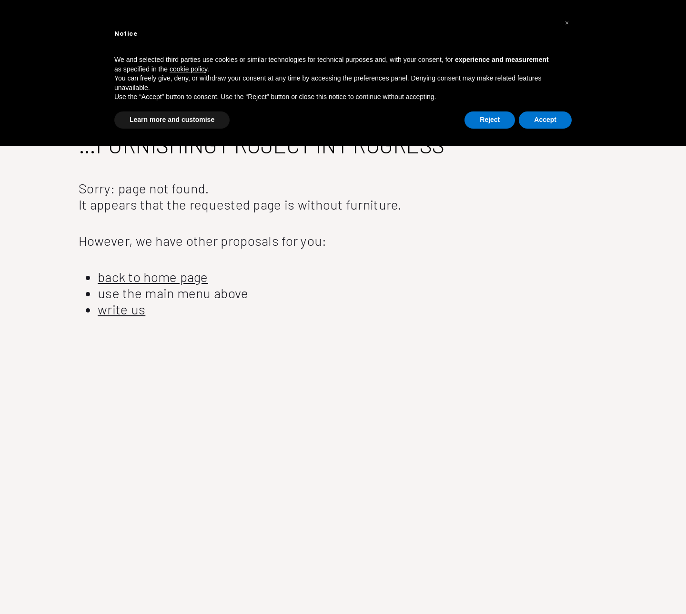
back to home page (153, 277)
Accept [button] (545, 119)
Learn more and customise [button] (172, 119)
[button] (567, 22)
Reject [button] (490, 119)
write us (121, 309)
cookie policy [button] (188, 69)
